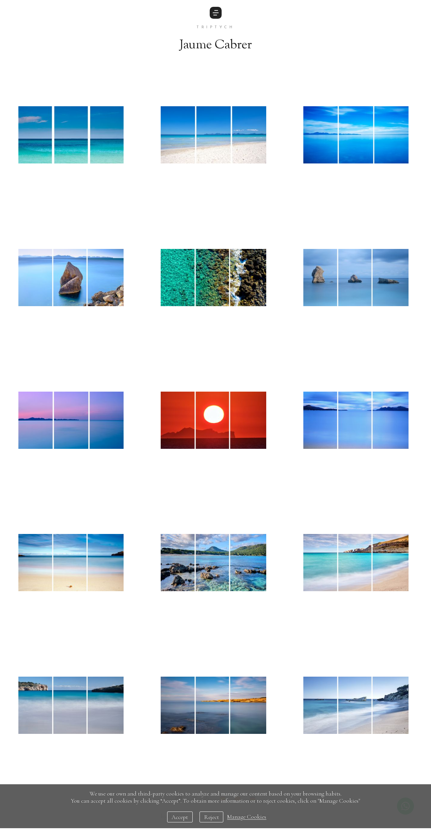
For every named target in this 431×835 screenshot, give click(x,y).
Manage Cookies (246, 817)
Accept (180, 817)
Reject (211, 817)
